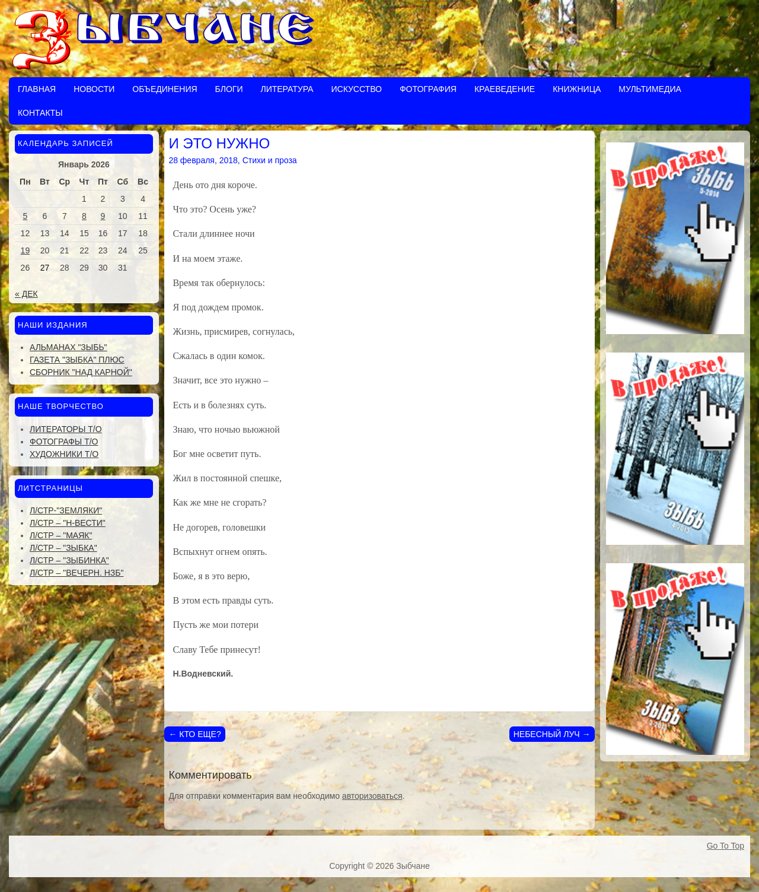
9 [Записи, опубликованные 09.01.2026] (103, 216)
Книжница (577, 89)
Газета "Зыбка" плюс (77, 359)
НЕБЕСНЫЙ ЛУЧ (552, 734)
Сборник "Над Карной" (81, 372)
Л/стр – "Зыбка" (63, 548)
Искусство (356, 89)
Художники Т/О (64, 454)
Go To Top (725, 846)
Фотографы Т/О (64, 441)
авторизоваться (372, 796)
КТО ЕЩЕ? (194, 734)
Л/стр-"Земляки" (66, 510)
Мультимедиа (649, 89)
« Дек (26, 294)
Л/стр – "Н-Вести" (68, 523)
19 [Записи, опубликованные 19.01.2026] (25, 250)
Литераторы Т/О (66, 429)
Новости (94, 89)
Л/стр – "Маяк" (61, 535)
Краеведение (504, 89)
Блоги (229, 89)
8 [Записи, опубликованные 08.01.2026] (84, 216)
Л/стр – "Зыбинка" (69, 560)
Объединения (164, 89)
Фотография (428, 89)
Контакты (40, 113)
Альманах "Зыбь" (68, 347)
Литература (286, 89)
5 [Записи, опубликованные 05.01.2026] (25, 216)
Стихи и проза (270, 160)
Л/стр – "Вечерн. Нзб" (76, 572)
